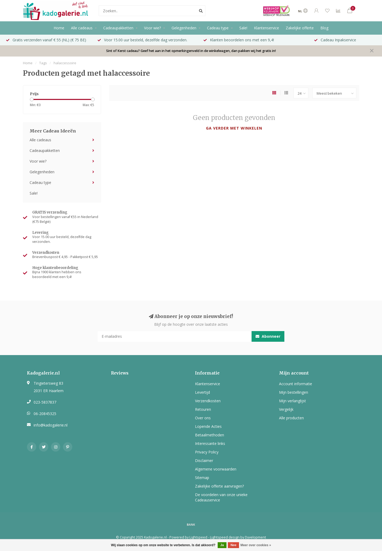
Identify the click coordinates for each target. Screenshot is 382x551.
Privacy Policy (206, 452)
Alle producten (291, 417)
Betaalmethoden (209, 434)
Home (59, 27)
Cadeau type (218, 27)
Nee (233, 545)
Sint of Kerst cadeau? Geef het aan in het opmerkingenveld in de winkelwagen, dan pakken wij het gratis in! (191, 51)
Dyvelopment (255, 537)
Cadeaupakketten (118, 27)
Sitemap (202, 477)
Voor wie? (152, 27)
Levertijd (202, 392)
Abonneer (268, 336)
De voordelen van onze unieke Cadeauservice (221, 497)
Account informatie (295, 383)
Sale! (243, 27)
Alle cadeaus (82, 27)
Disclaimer (204, 460)
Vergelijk (286, 409)
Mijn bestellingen (293, 392)
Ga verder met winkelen (234, 128)
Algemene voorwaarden (215, 469)
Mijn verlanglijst (292, 400)
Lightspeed (198, 537)
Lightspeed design (225, 537)
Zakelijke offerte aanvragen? (219, 486)
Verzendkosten (208, 400)
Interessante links (210, 443)
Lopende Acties (208, 426)
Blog (324, 27)
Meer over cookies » (255, 545)
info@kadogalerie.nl (50, 425)
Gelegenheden (184, 27)
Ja (222, 545)
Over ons (203, 417)
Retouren (203, 409)
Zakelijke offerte (300, 27)
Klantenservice (266, 27)
